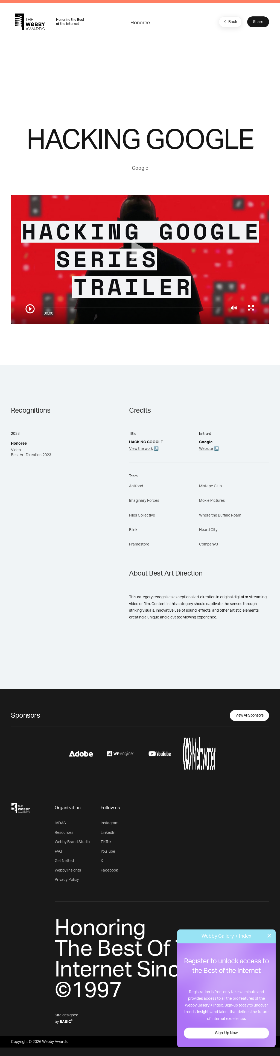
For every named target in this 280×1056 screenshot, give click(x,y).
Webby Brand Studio (72, 842)
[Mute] (233, 307)
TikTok (106, 842)
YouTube (108, 851)
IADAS (60, 823)
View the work (141, 449)
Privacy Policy (67, 880)
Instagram (109, 823)
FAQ (58, 851)
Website (206, 449)
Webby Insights (68, 870)
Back (229, 21)
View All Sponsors (249, 715)
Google (140, 168)
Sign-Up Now (226, 1033)
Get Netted (64, 861)
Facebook (109, 870)
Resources (64, 833)
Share (258, 22)
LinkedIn (108, 833)
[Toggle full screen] (251, 307)
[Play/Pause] (30, 308)
